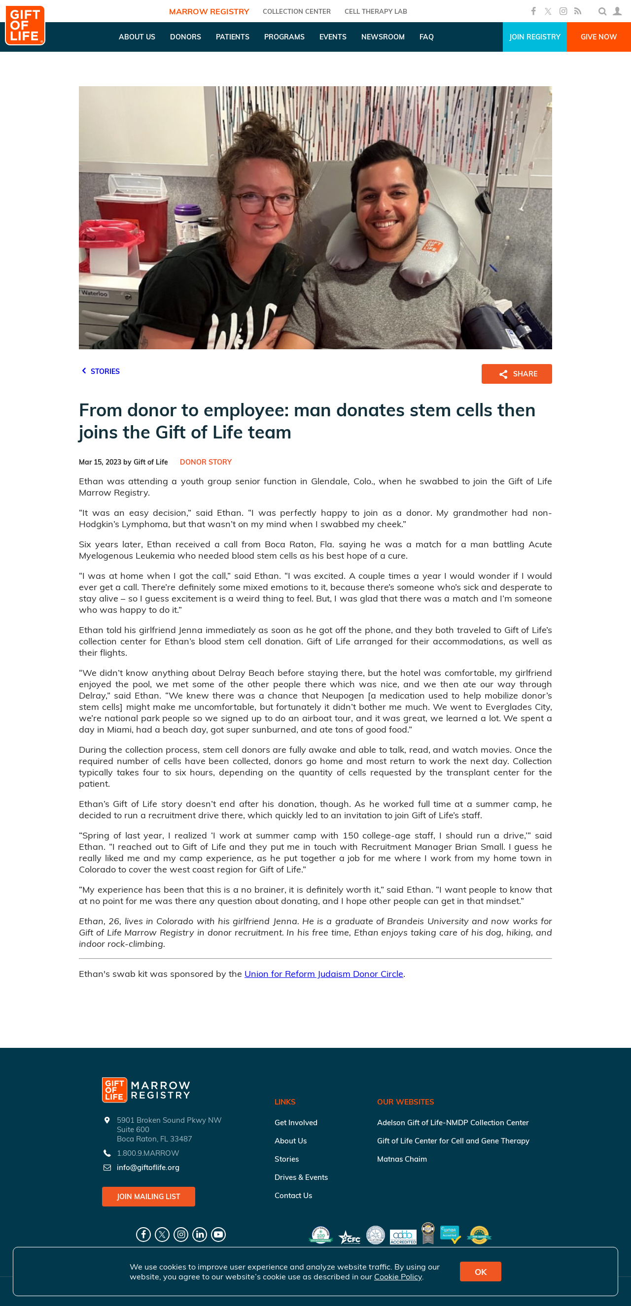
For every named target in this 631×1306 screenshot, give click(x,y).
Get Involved (296, 1122)
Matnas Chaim (402, 1159)
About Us (291, 1140)
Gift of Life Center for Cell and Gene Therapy (453, 1140)
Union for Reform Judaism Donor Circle (324, 973)
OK (481, 1272)
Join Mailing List (148, 1196)
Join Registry (535, 37)
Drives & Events (301, 1177)
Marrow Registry (209, 11)
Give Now (599, 37)
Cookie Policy (398, 1276)
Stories (287, 1159)
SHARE (516, 374)
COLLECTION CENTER (297, 11)
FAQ (427, 37)
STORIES (99, 370)
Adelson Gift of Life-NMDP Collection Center (453, 1122)
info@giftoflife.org (148, 1167)
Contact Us (293, 1195)
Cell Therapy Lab (376, 11)
